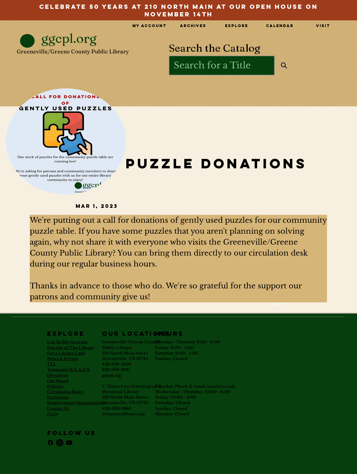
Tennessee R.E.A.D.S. (68, 369)
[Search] (284, 65)
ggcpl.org (111, 375)
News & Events (62, 358)
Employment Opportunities (76, 402)
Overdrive (57, 375)
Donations (58, 397)
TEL (51, 364)
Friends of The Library (70, 347)
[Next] (267, 304)
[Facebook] (50, 442)
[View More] (178, 6)
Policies (55, 386)
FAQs (52, 414)
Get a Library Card (66, 353)
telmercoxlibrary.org (123, 414)
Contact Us (58, 408)
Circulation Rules (65, 391)
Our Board (58, 380)
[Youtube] (69, 442)
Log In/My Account (67, 342)
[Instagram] (59, 442)
